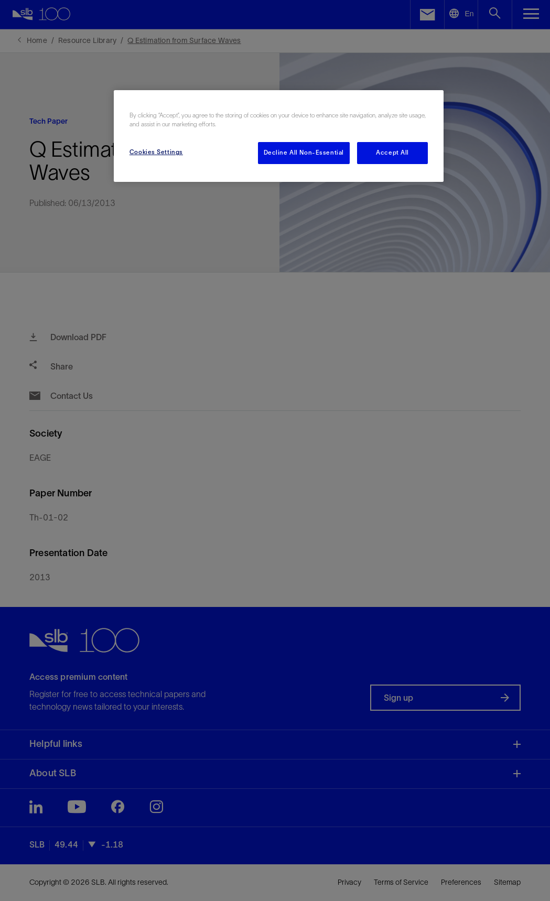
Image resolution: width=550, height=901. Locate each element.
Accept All (392, 152)
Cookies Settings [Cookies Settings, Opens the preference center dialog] (156, 152)
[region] (279, 136)
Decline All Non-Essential (304, 152)
